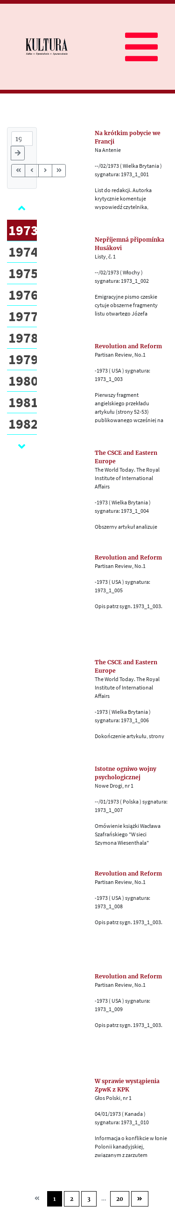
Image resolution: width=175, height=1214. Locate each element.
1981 (23, 402)
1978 (23, 337)
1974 (23, 251)
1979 (23, 359)
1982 (23, 423)
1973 (23, 230)
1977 (23, 316)
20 (119, 1198)
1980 (23, 380)
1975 (23, 273)
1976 (23, 294)
